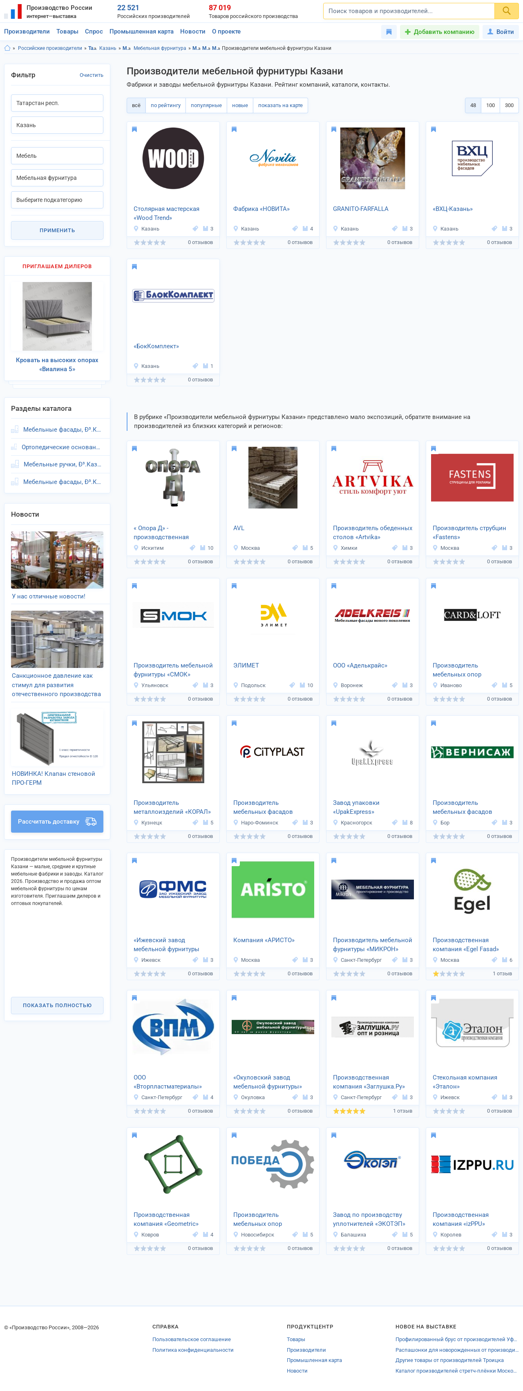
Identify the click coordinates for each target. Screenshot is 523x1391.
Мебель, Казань (206, 48)
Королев (446, 1235)
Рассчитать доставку (57, 822)
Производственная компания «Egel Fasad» (466, 944)
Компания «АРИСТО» (264, 940)
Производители (27, 31)
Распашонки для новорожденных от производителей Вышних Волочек (457, 1350)
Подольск (249, 685)
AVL (238, 528)
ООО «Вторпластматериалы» (168, 1082)
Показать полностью (57, 1005)
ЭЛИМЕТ (246, 665)
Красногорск (352, 823)
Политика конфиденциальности (193, 1350)
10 (206, 548)
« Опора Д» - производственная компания (161, 533)
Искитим (148, 548)
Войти (500, 32)
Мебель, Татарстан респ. (196, 48)
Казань (107, 48)
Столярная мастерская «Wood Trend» (166, 213)
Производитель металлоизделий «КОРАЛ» (172, 807)
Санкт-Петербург (357, 960)
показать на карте (280, 105)
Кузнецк (147, 823)
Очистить (91, 75)
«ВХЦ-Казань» (453, 209)
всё (136, 105)
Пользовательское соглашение (191, 1339)
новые (240, 105)
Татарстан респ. (92, 48)
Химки (345, 548)
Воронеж (348, 685)
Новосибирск (253, 1235)
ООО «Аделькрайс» (360, 665)
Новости (193, 31)
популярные (206, 105)
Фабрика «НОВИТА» (261, 209)
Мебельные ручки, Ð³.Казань (63, 464)
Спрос (94, 31)
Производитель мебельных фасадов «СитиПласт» (263, 808)
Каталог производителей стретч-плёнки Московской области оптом (457, 1371)
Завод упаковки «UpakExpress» (356, 807)
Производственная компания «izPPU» (461, 1219)
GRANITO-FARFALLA (361, 209)
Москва (246, 548)
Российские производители (50, 48)
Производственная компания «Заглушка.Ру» (369, 1082)
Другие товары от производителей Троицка (450, 1360)
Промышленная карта (142, 31)
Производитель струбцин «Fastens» (469, 532)
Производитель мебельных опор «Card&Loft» (457, 671)
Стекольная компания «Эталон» (465, 1082)
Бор (440, 823)
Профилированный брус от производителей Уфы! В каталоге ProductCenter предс (457, 1339)
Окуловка (249, 1097)
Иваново (447, 685)
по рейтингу (166, 105)
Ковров (146, 1235)
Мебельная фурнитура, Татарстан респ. (216, 48)
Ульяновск (150, 685)
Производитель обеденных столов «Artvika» (372, 532)
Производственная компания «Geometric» (166, 1219)
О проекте (226, 31)
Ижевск (147, 960)
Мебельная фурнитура (160, 48)
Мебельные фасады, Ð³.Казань (63, 429)
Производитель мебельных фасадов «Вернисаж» (462, 808)
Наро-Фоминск (255, 823)
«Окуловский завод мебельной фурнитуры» (267, 1082)
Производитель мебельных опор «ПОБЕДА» (257, 1220)
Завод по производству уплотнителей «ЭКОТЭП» (369, 1219)
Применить (57, 230)
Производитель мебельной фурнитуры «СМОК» (173, 670)
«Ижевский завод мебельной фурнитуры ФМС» (166, 945)
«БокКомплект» (156, 346)
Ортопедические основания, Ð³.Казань (62, 447)
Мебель (127, 48)
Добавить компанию (444, 32)
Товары (67, 31)
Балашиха (349, 1235)
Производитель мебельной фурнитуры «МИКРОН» (372, 944)
